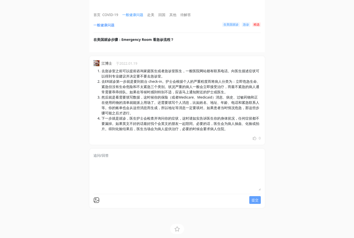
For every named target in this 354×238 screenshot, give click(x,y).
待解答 (185, 14)
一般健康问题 (132, 14)
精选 (257, 24)
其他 (172, 14)
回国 (161, 14)
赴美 (150, 14)
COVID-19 (110, 14)
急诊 (246, 24)
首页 (96, 14)
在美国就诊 (231, 24)
